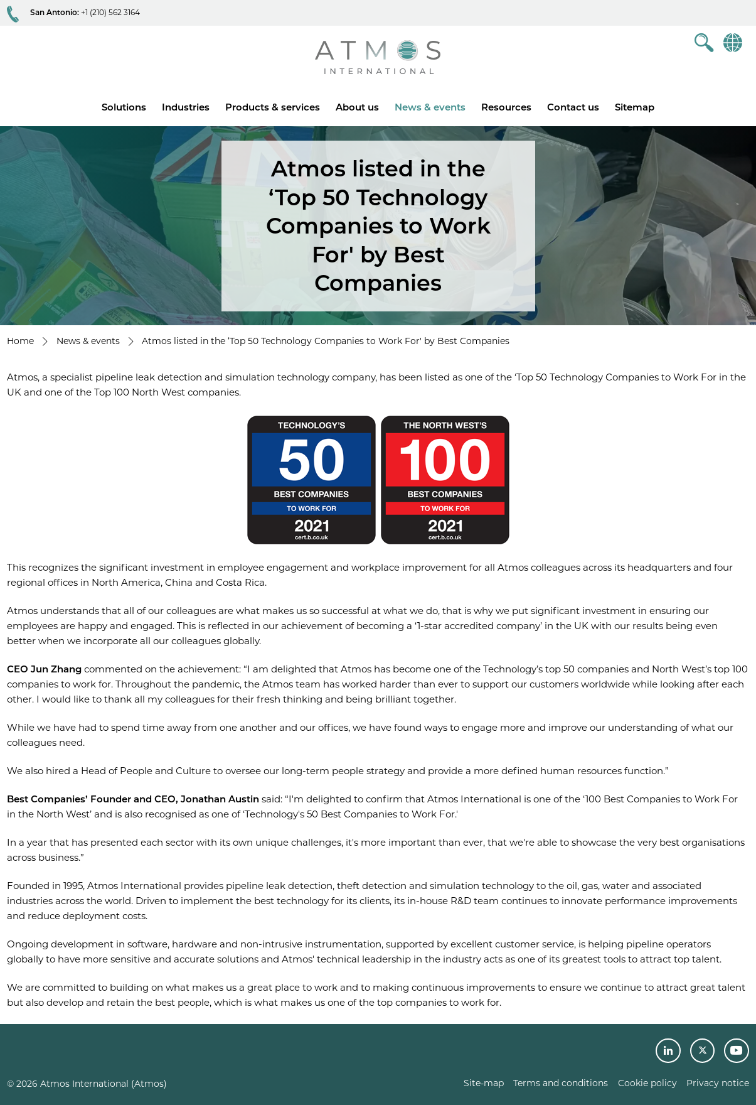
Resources (506, 107)
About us (357, 107)
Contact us (573, 107)
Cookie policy (647, 1083)
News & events (430, 107)
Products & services (272, 107)
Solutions (124, 107)
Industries (186, 107)
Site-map (484, 1083)
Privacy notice (717, 1083)
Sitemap (634, 107)
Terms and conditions (560, 1083)
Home (20, 341)
